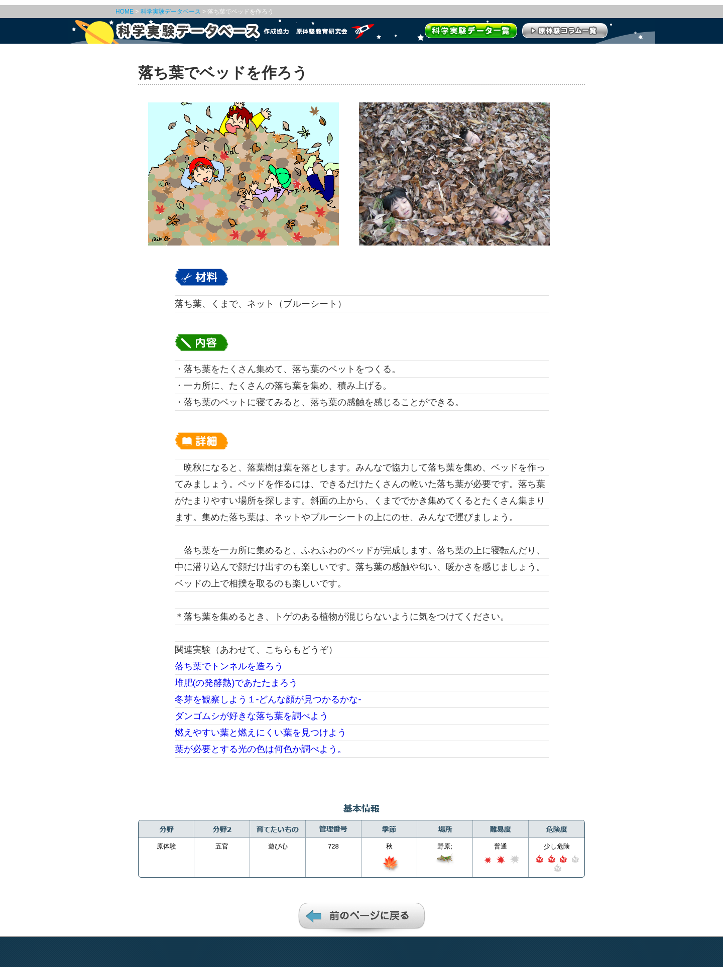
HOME (124, 11)
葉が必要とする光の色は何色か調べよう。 (260, 749)
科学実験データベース (171, 11)
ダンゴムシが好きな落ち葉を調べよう (251, 716)
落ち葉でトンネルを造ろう (229, 666)
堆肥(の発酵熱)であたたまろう (236, 683)
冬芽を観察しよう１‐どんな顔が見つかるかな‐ (268, 699)
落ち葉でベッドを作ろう (240, 11)
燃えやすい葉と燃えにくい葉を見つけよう (260, 733)
